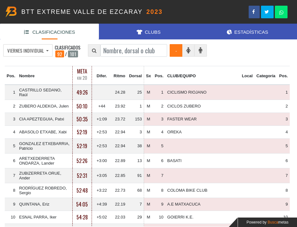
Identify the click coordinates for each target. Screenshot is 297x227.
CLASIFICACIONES (49, 32)
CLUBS (148, 32)
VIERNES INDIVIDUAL (26, 50)
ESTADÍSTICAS (247, 32)
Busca (278, 222)
